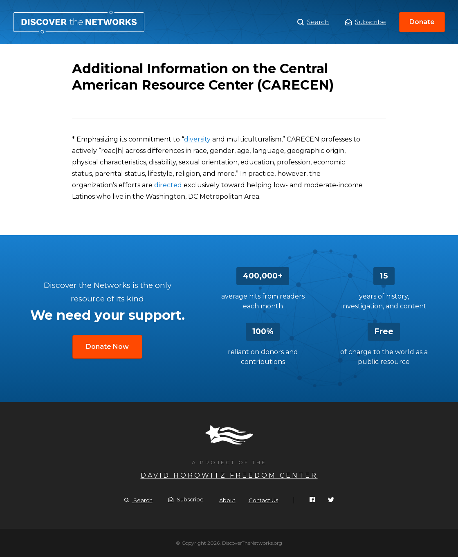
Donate (422, 22)
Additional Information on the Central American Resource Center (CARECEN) (78, 22)
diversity (197, 139)
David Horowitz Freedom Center (229, 475)
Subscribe (365, 22)
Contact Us (263, 500)
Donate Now (107, 346)
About (227, 500)
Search (313, 22)
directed (168, 185)
